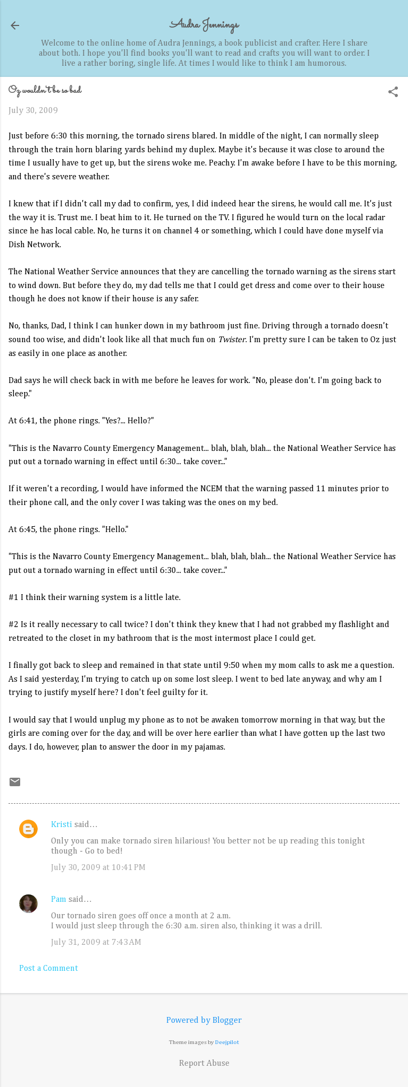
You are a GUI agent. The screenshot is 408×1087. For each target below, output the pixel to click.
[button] (393, 93)
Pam (58, 899)
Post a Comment (48, 968)
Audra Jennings (204, 25)
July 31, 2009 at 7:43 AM (96, 942)
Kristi (61, 825)
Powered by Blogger (204, 1020)
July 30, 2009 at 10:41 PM (98, 868)
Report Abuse (204, 1063)
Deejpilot (227, 1042)
